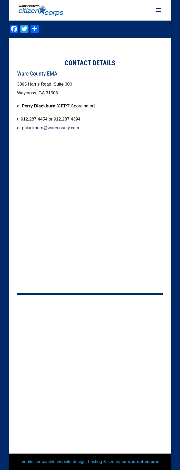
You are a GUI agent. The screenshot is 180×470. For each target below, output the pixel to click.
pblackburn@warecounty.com (50, 127)
